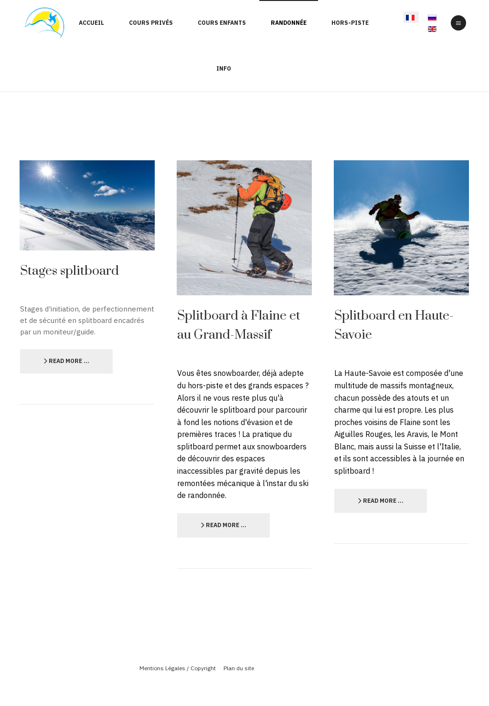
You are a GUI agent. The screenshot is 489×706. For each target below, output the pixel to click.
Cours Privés (151, 22)
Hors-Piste (350, 22)
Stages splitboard (69, 271)
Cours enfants (222, 22)
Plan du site (238, 668)
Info (223, 68)
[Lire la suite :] (66, 361)
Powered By (244, 683)
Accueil (91, 22)
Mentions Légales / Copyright (177, 668)
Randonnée (289, 22)
